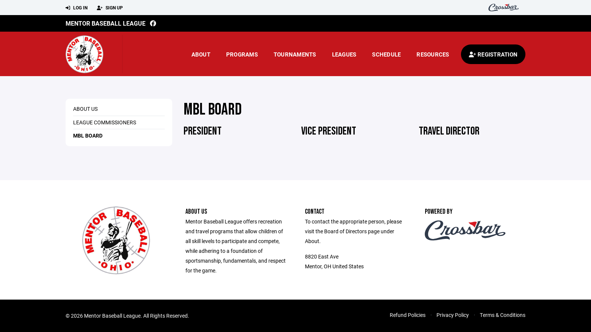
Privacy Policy (452, 314)
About (200, 54)
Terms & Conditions (502, 314)
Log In (76, 8)
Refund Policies (408, 314)
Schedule (386, 54)
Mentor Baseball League (105, 23)
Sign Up (110, 8)
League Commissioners (104, 122)
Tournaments (295, 54)
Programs (242, 54)
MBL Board (88, 135)
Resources (432, 54)
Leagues (344, 54)
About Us (85, 108)
